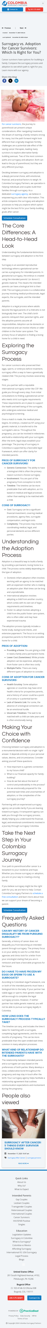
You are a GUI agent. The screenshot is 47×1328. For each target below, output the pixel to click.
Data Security (25, 1315)
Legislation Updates (21, 1234)
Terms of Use (23, 1318)
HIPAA (34, 1315)
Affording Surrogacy (21, 1248)
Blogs (21, 1259)
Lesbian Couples (21, 1203)
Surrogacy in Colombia (21, 1238)
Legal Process (21, 1256)
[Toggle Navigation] (43, 3)
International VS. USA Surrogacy (22, 1252)
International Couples (21, 1213)
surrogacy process (34, 1158)
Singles (21, 1224)
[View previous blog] (6, 28)
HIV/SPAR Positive (21, 1220)
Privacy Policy (13, 1315)
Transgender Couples (21, 1206)
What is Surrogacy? (22, 1241)
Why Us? (22, 1185)
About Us (21, 1182)
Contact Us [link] (12, 9)
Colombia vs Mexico (21, 1245)
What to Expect (22, 1189)
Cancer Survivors (22, 1217)
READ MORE (23, 1163)
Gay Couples (21, 1199)
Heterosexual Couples (21, 1210)
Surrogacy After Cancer (16, 1158)
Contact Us (34, 1298)
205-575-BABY (34, 9)
